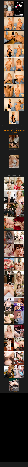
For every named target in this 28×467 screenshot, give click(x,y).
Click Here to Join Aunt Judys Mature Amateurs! (14, 131)
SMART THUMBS (16, 391)
